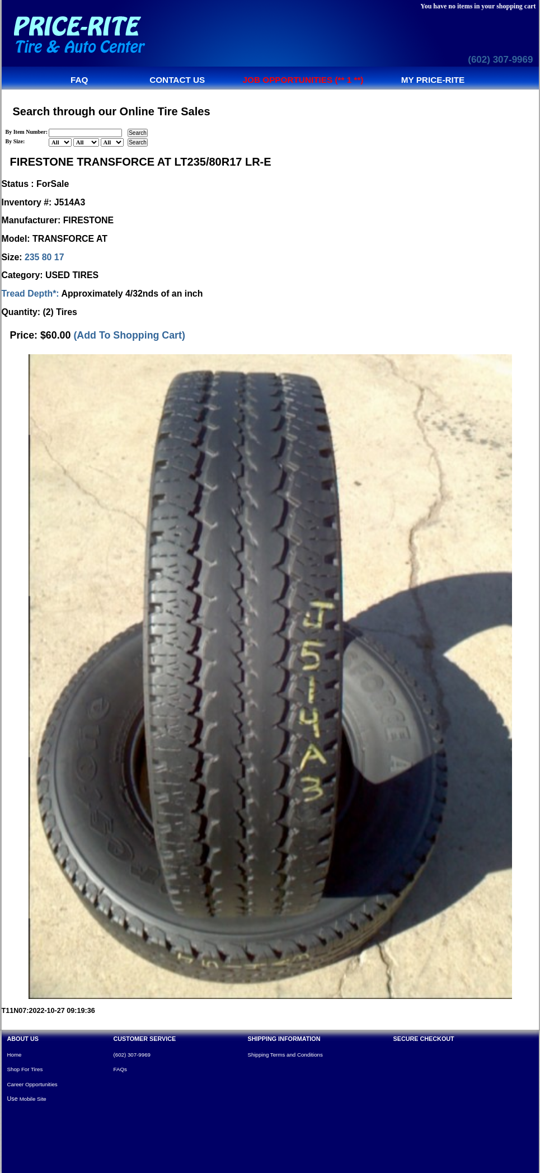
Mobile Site (33, 1099)
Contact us (177, 80)
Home (14, 1055)
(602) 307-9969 (500, 59)
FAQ (79, 80)
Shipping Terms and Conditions (285, 1055)
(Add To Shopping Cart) (129, 335)
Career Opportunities (32, 1084)
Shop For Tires (25, 1069)
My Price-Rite (433, 80)
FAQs (120, 1069)
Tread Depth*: (30, 293)
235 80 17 (44, 257)
